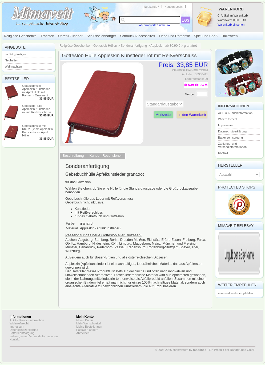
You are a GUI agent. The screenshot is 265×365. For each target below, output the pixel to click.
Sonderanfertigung (134, 46)
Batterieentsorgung (230, 137)
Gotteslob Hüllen (105, 46)
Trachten (47, 36)
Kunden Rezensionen (106, 156)
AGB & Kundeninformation (235, 113)
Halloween (230, 36)
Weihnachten (13, 66)
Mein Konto (85, 317)
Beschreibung (73, 156)
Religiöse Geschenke (20, 36)
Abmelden (83, 333)
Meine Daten (84, 320)
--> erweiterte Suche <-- (154, 25)
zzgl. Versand (201, 70)
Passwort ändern (87, 329)
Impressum (225, 125)
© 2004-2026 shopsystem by (180, 349)
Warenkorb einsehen (231, 24)
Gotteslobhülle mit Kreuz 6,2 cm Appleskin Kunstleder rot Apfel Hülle (37, 130)
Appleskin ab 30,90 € (165, 46)
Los (185, 20)
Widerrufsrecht (227, 119)
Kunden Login (173, 6)
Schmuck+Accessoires (137, 36)
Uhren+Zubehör (70, 36)
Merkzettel (163, 115)
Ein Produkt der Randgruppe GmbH (232, 349)
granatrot (190, 46)
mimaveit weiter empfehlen (235, 293)
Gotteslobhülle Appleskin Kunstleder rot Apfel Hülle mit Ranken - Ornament (36, 90)
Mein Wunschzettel (88, 323)
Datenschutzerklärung (232, 131)
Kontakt (223, 153)
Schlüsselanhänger (101, 36)
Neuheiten (11, 60)
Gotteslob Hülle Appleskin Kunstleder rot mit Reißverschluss (36, 109)
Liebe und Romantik (174, 36)
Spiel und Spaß (206, 36)
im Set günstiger (15, 54)
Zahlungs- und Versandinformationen (232, 145)
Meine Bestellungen (89, 326)
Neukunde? (151, 6)
